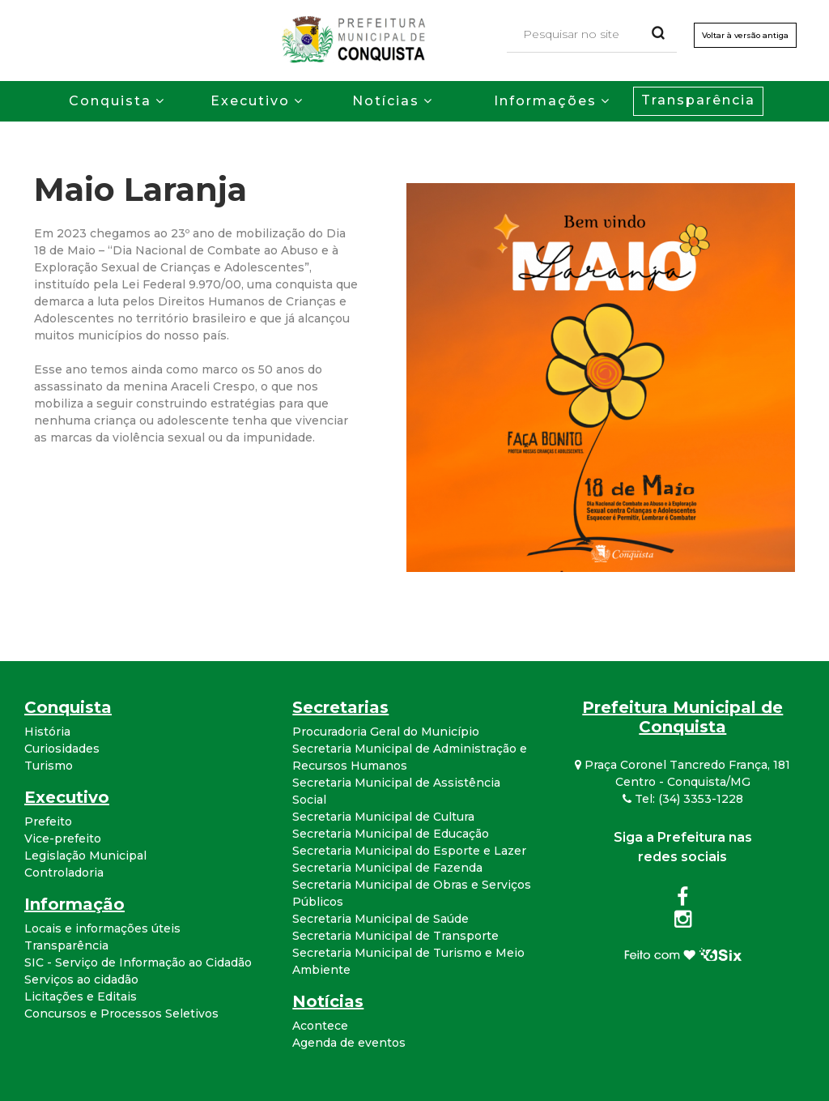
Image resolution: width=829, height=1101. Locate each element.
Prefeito (48, 821)
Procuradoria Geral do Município (385, 731)
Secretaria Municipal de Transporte (395, 935)
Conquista (110, 101)
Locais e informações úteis (102, 928)
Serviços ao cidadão (81, 979)
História (47, 731)
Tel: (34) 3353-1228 (683, 799)
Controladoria (64, 872)
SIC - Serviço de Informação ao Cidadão (138, 962)
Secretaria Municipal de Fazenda (387, 867)
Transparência (698, 100)
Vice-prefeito (62, 838)
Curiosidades (62, 748)
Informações (545, 101)
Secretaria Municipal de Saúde (380, 918)
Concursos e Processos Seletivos (121, 1013)
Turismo (48, 765)
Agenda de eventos (349, 1042)
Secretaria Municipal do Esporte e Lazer (409, 850)
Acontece (320, 1025)
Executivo (250, 101)
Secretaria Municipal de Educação (390, 833)
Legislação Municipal (85, 855)
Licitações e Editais (80, 996)
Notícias (385, 101)
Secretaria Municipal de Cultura (383, 816)
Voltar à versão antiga (743, 36)
